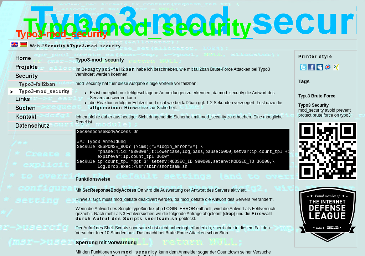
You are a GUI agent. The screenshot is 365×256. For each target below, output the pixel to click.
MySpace (320, 67)
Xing (336, 67)
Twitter (303, 67)
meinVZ (328, 67)
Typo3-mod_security (95, 46)
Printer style (315, 56)
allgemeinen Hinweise (119, 107)
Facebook (311, 67)
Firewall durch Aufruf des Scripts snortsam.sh (174, 225)
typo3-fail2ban (115, 69)
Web (35, 46)
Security (55, 46)
